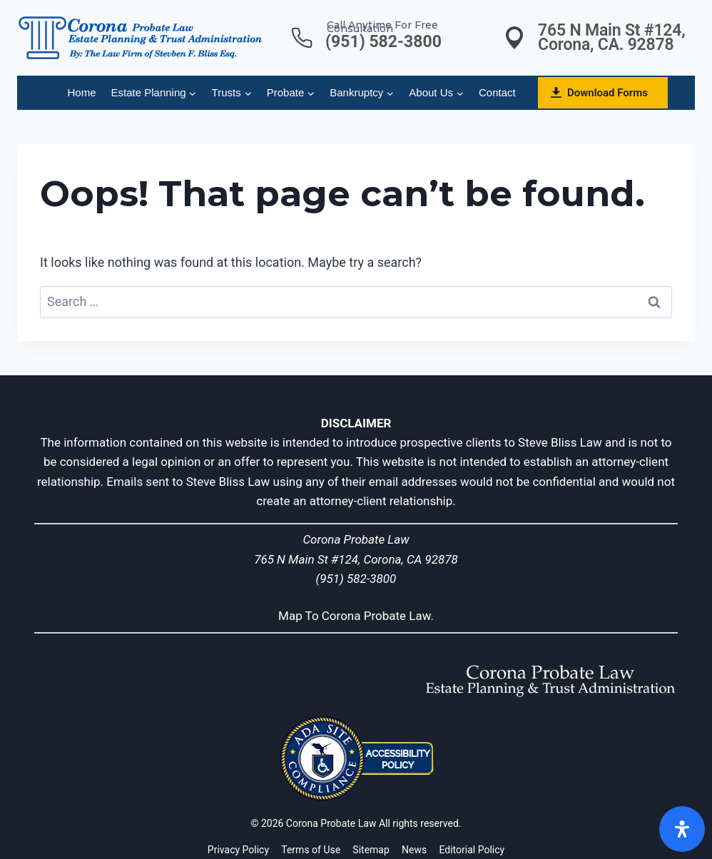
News (414, 849)
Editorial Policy (471, 849)
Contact (497, 92)
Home (82, 92)
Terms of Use (310, 849)
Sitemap (370, 849)
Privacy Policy (238, 849)
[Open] (682, 829)
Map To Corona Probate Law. (356, 616)
